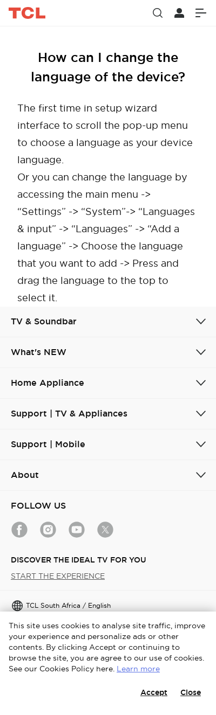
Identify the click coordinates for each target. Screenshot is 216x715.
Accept (153, 692)
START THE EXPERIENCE (58, 576)
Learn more (138, 669)
